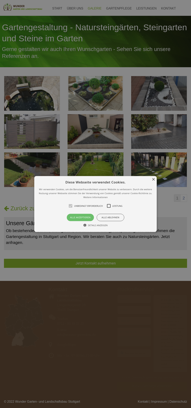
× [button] (153, 179)
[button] (95, 204)
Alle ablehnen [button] (110, 217)
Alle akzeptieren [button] (80, 217)
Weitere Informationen (95, 197)
